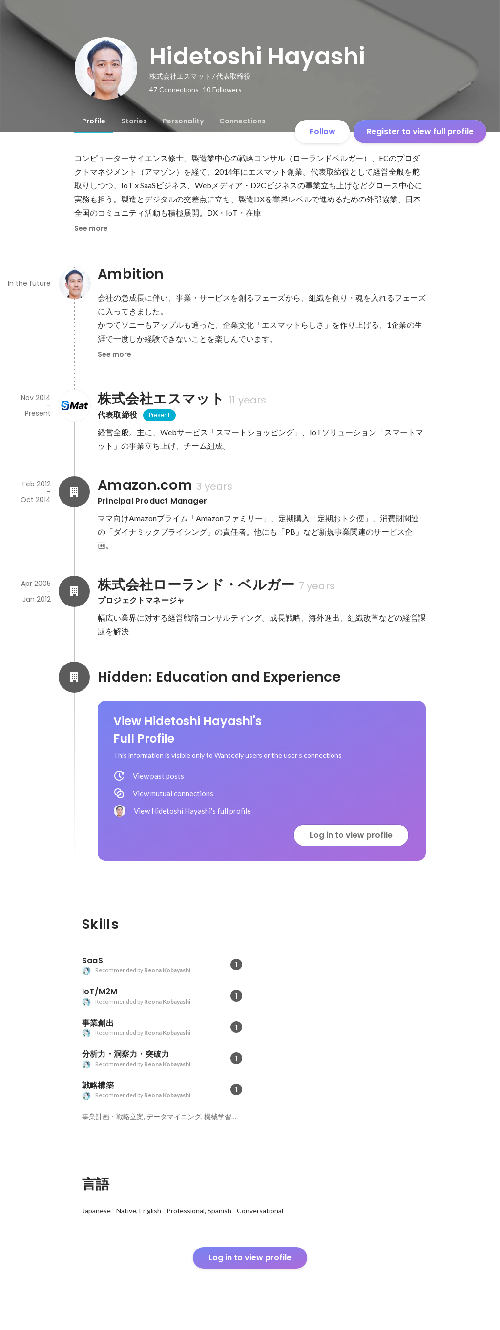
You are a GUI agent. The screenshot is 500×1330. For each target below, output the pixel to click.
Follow (322, 131)
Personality (183, 121)
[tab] (93, 121)
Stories (134, 121)
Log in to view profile (351, 835)
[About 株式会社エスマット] (74, 405)
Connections (242, 121)
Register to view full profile (420, 131)
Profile (93, 121)
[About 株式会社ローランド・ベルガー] (74, 591)
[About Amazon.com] (74, 491)
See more (91, 228)
